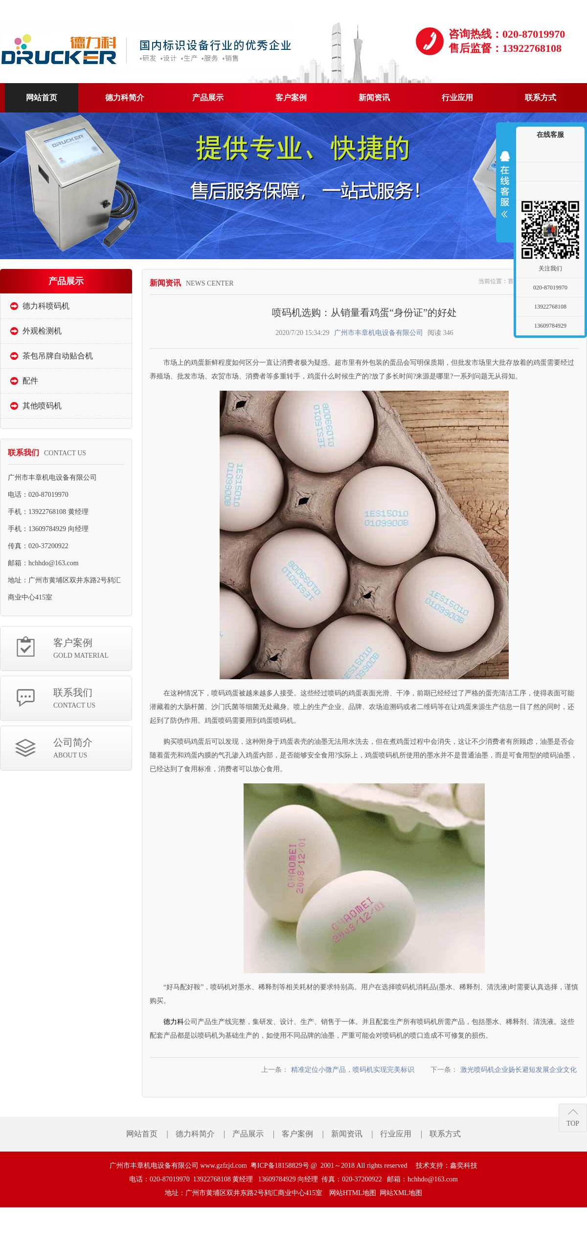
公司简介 (92, 749)
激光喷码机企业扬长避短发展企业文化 (518, 1069)
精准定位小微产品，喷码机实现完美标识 (352, 1069)
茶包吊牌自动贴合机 (58, 356)
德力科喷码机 (46, 306)
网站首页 (142, 1134)
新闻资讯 (346, 1134)
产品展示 (248, 1134)
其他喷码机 (42, 405)
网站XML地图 (401, 1193)
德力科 (173, 1021)
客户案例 (92, 649)
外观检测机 (42, 331)
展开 (505, 184)
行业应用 (395, 1134)
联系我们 (92, 699)
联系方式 (445, 1134)
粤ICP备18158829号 (279, 1165)
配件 (30, 381)
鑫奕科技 (463, 1165)
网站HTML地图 (352, 1193)
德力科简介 (195, 1134)
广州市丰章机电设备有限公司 (378, 332)
